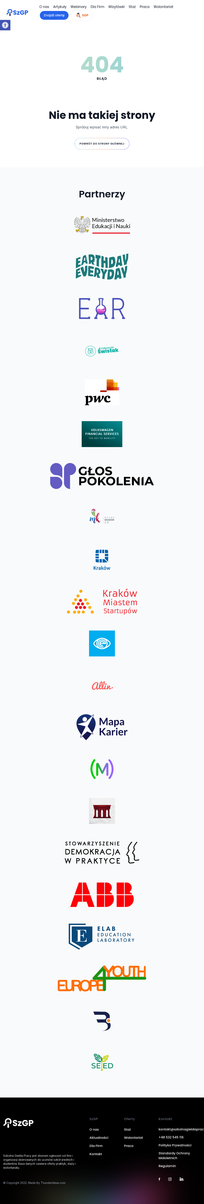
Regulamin (167, 1166)
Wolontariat (163, 6)
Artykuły (60, 6)
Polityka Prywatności (175, 1145)
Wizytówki (116, 6)
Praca (145, 6)
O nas (44, 6)
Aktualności (98, 1137)
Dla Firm (97, 6)
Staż (132, 6)
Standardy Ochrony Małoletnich (174, 1155)
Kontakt (95, 1154)
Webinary (79, 6)
